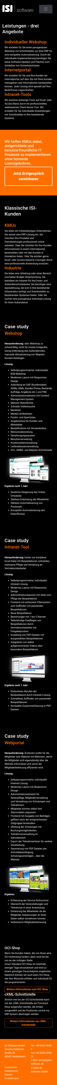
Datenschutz (11, 1071)
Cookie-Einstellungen (12, 1076)
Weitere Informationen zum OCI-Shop (27, 989)
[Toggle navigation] (45, 9)
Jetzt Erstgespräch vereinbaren (28, 176)
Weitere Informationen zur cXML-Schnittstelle (28, 1023)
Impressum (11, 1067)
